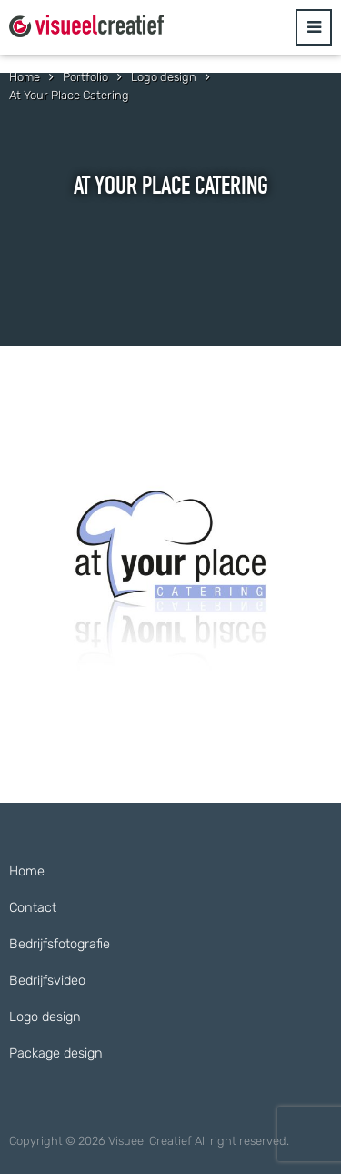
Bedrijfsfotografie (59, 944)
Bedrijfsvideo (47, 980)
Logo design (45, 1016)
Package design (56, 1053)
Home (27, 871)
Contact (32, 907)
